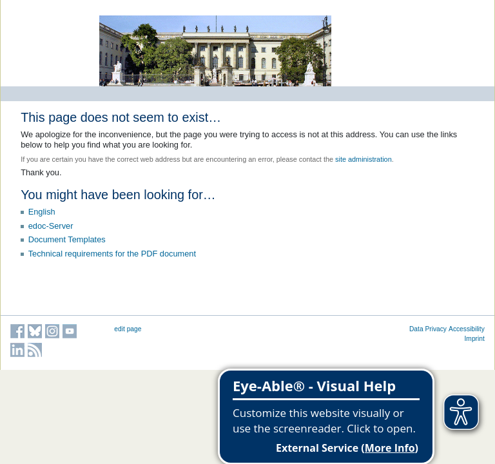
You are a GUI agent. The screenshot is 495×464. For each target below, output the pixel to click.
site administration (363, 159)
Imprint (475, 338)
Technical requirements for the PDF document (112, 253)
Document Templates (67, 239)
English (41, 212)
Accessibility (467, 329)
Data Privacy (428, 329)
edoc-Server (50, 226)
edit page (127, 329)
